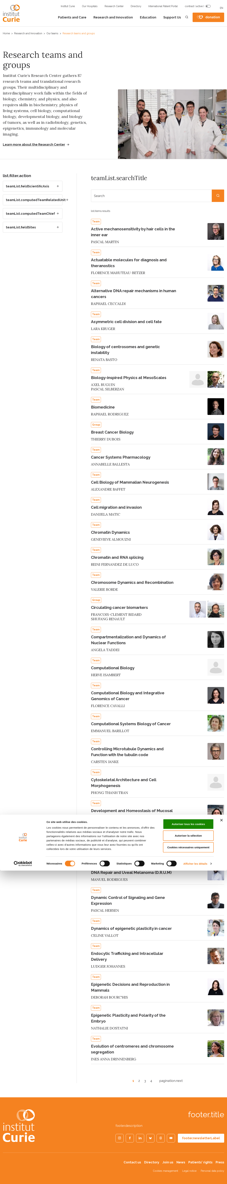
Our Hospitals (90, 6)
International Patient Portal (163, 6)
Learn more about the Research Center (34, 144)
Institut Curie (68, 6)
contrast (194, 6)
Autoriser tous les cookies (188, 1137)
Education (148, 17)
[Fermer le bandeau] (221, 1133)
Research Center (114, 6)
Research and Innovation (113, 17)
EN (221, 8)
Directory (136, 6)
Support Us (172, 17)
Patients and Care (72, 17)
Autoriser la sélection (188, 1149)
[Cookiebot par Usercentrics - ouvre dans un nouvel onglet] (22, 1177)
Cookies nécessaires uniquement (188, 1160)
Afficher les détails (195, 1176)
